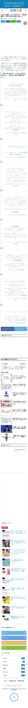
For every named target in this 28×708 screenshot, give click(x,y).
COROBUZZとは (12, 680)
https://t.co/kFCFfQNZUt (15, 85)
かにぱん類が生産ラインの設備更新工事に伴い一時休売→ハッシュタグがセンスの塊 (18, 570)
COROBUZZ (14, 3)
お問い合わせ (21, 680)
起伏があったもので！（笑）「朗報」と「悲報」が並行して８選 (18, 589)
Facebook (8, 21)
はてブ (18, 21)
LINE (13, 21)
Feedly (14, 648)
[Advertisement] (14, 39)
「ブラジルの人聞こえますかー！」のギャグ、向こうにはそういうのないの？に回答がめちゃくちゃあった (18, 551)
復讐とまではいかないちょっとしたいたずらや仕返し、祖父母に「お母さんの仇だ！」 (18, 532)
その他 (14, 18)
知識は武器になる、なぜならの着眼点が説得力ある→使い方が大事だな (18, 617)
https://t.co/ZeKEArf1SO (21, 320)
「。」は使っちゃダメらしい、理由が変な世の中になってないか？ (18, 560)
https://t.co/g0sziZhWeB (16, 154)
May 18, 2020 (22, 157)
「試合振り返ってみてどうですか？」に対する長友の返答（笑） (18, 608)
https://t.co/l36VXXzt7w (19, 181)
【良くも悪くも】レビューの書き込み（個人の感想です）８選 (18, 579)
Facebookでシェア (7, 329)
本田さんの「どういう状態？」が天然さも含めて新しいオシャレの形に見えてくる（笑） (18, 542)
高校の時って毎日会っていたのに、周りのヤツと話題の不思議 (18, 598)
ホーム (5, 680)
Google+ (14, 643)
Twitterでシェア (20, 329)
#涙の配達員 (15, 129)
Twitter (3, 21)
